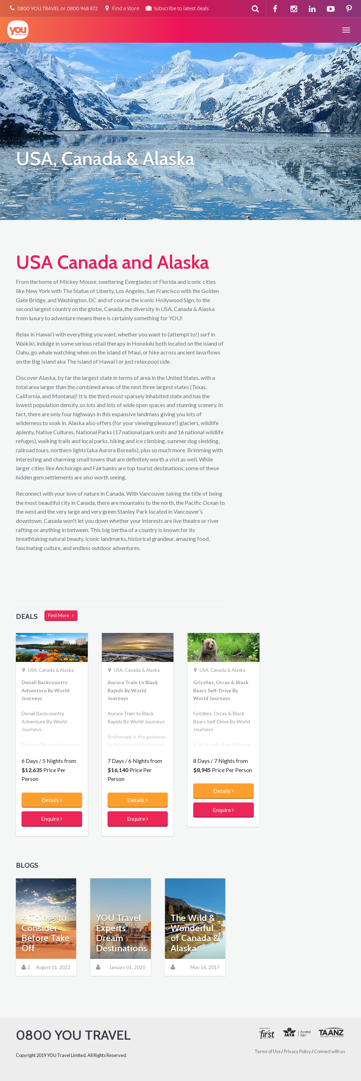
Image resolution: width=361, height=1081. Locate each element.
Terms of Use (268, 1051)
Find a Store (121, 9)
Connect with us (329, 1051)
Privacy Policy (297, 1051)
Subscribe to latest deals (177, 9)
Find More (61, 615)
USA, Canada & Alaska (51, 670)
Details (52, 799)
